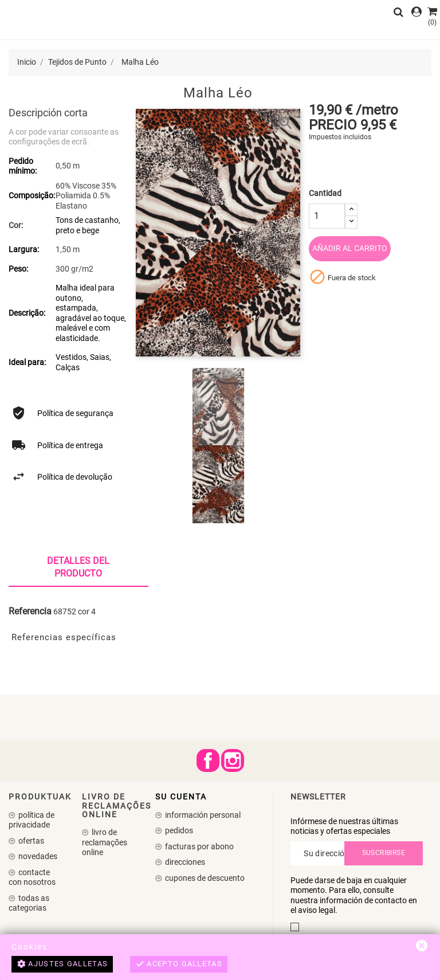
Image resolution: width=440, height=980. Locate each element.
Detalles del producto (78, 567)
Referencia (30, 611)
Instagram (232, 760)
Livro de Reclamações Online (104, 842)
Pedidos (178, 830)
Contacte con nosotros (32, 877)
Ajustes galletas (62, 964)
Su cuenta (181, 796)
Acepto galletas (178, 964)
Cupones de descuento (204, 878)
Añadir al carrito (349, 248)
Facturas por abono (198, 846)
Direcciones (184, 862)
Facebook (208, 760)
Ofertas (30, 840)
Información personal (202, 815)
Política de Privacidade (31, 820)
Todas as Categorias (29, 903)
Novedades (37, 856)
